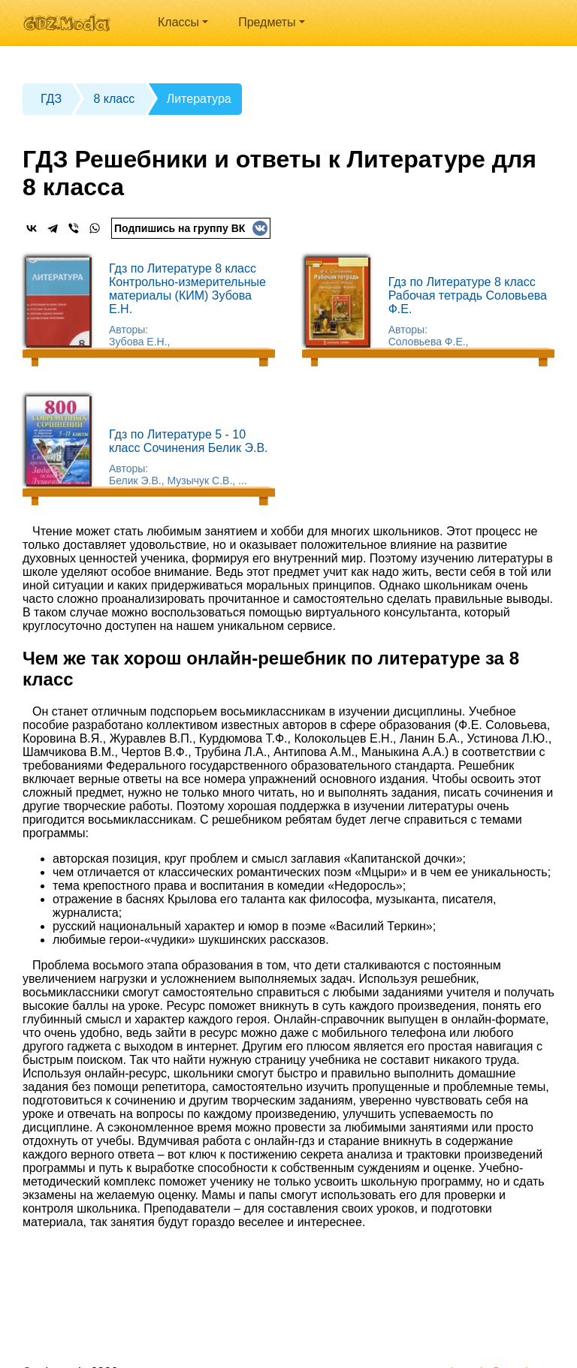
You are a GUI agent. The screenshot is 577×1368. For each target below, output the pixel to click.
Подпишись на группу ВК (190, 228)
